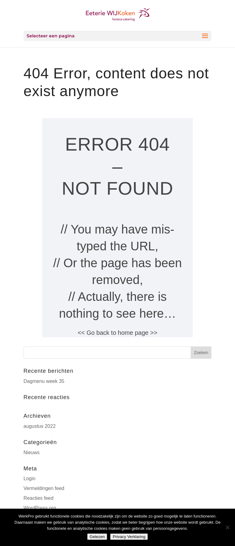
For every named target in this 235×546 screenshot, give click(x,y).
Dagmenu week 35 (44, 381)
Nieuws (31, 452)
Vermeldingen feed (44, 488)
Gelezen (97, 536)
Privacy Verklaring (129, 536)
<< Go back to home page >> (117, 332)
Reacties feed (39, 498)
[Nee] (227, 527)
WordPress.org (40, 507)
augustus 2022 (40, 426)
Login (29, 478)
